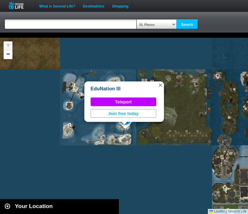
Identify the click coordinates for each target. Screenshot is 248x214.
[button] (160, 85)
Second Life (19, 5)
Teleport (123, 102)
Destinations (93, 5)
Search (187, 25)
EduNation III (106, 88)
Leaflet (217, 211)
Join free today (123, 113)
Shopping (120, 5)
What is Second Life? (57, 5)
